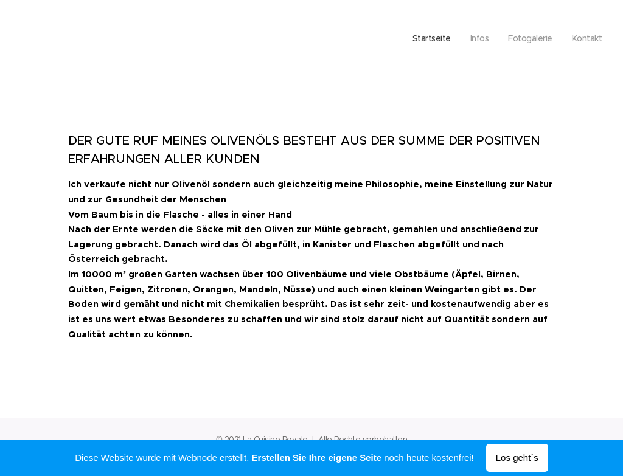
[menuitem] (546, 39)
